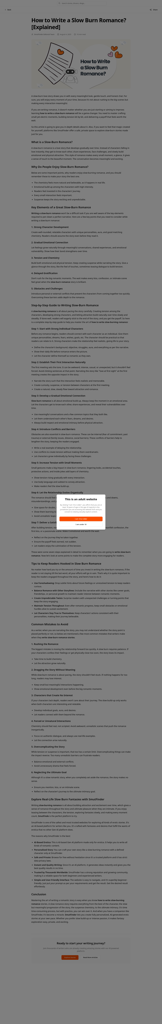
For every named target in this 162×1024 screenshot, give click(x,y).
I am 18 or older (81, 519)
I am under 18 (81, 524)
